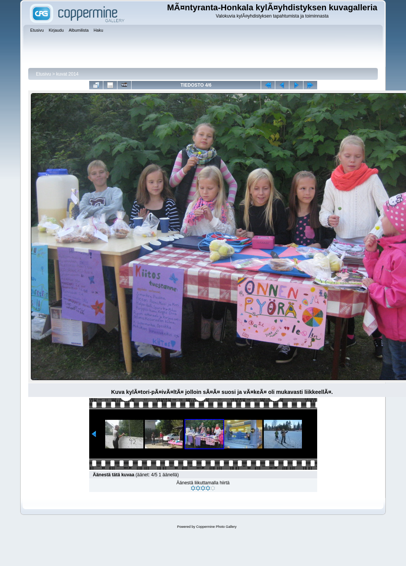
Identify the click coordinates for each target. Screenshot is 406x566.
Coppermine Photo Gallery (216, 527)
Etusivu (43, 74)
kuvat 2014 (67, 74)
